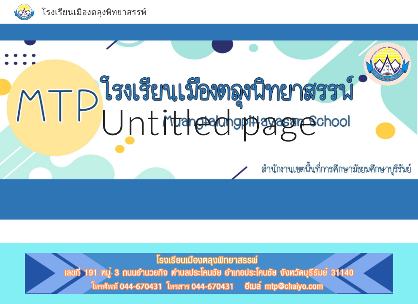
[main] (209, 121)
